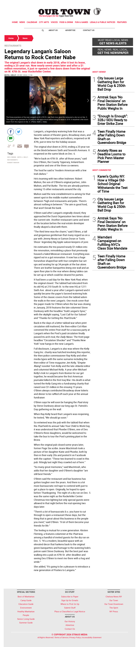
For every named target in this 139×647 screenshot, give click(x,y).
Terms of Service (61, 637)
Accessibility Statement (92, 637)
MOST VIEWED (99, 71)
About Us (53, 30)
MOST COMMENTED (101, 170)
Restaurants (12, 45)
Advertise (70, 30)
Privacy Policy (75, 637)
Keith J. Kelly (10, 75)
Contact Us (88, 30)
